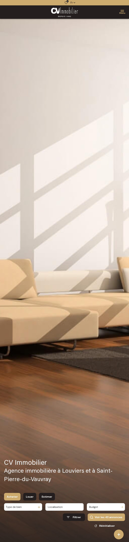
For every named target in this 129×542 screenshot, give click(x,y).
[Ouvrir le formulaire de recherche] (74, 517)
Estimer (47, 496)
